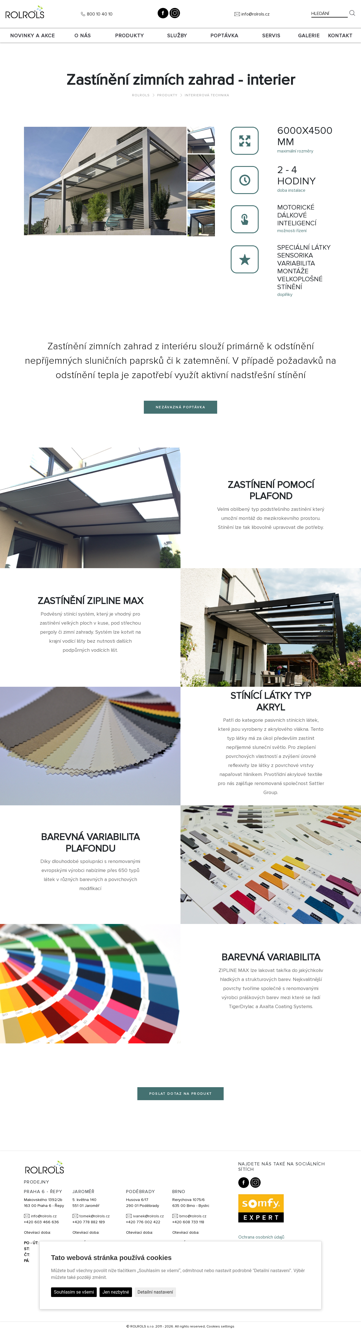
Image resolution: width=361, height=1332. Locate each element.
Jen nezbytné (115, 1292)
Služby (177, 35)
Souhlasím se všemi (74, 1292)
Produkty (129, 35)
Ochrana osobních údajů (261, 1237)
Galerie (309, 35)
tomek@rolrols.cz (95, 1216)
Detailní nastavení (155, 1292)
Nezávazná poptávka (180, 407)
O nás (82, 35)
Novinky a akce (32, 35)
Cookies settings (220, 1326)
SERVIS (271, 35)
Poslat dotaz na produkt (180, 1094)
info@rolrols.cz (255, 14)
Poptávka (224, 35)
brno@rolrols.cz (192, 1216)
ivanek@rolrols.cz (148, 1216)
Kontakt (340, 35)
